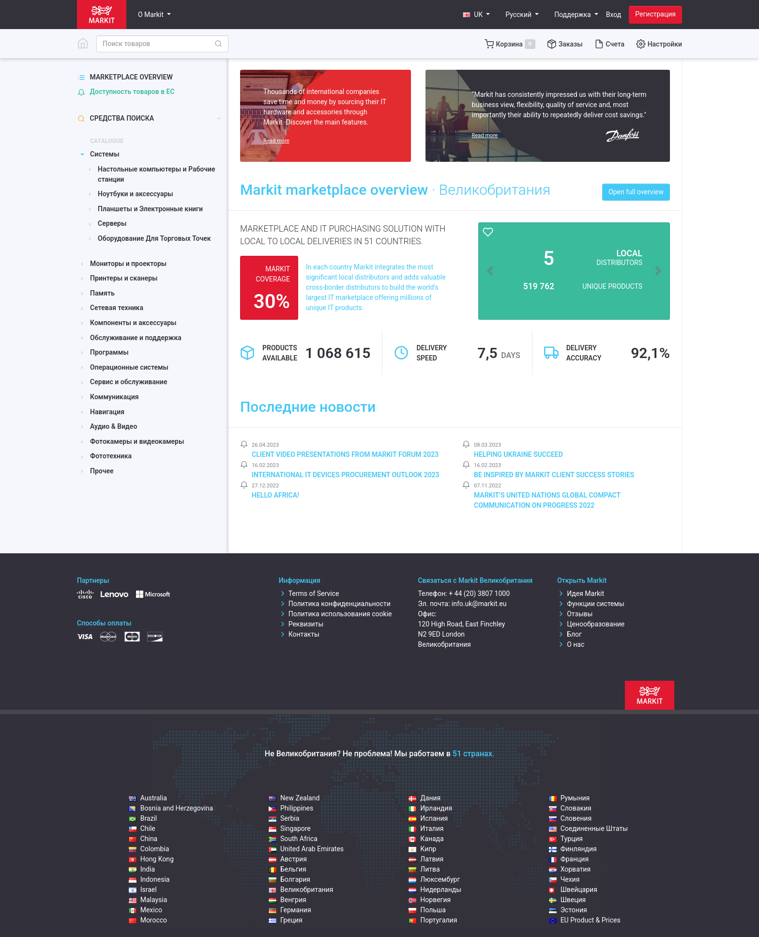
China (143, 839)
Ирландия (430, 808)
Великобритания (301, 889)
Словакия (570, 808)
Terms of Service (309, 593)
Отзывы (574, 614)
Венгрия (287, 900)
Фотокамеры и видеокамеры (137, 441)
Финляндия (573, 849)
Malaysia (148, 900)
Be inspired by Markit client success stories (554, 475)
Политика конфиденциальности (335, 604)
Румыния (569, 798)
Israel (143, 889)
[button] (476, 15)
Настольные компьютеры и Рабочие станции (156, 174)
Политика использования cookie (335, 614)
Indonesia (149, 879)
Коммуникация (114, 397)
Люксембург (434, 879)
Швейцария (573, 889)
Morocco (148, 920)
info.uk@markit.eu (479, 604)
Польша (427, 910)
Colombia (149, 849)
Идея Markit (580, 593)
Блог (569, 634)
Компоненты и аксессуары (133, 323)
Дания (424, 798)
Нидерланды (435, 889)
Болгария (289, 879)
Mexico (145, 910)
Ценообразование (590, 624)
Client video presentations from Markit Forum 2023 (345, 454)
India (142, 869)
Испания (428, 818)
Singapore (290, 828)
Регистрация (655, 14)
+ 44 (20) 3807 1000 (479, 593)
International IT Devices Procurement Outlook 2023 (346, 475)
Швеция (567, 900)
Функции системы (590, 604)
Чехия (564, 879)
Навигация (107, 412)
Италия (426, 828)
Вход (613, 14)
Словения (570, 818)
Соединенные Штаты (588, 828)
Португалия (433, 920)
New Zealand (294, 798)
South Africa (293, 839)
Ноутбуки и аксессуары (135, 194)
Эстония (568, 910)
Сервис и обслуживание (128, 382)
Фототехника (111, 456)
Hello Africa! (275, 495)
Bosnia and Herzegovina (171, 808)
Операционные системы (129, 367)
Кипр (422, 849)
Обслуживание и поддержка (136, 338)
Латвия (426, 859)
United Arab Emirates (306, 849)
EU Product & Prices (585, 920)
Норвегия (430, 900)
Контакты (299, 634)
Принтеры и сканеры (123, 278)
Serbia (284, 818)
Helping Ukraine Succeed (518, 454)
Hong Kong (151, 859)
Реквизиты (301, 624)
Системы (105, 154)
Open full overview (636, 192)
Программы (109, 352)
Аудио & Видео (113, 426)
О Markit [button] (151, 14)
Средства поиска (115, 118)
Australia (148, 798)
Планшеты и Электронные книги (150, 209)
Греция (286, 920)
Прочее (102, 471)
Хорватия (570, 869)
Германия (290, 910)
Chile (142, 828)
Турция (566, 839)
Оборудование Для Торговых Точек (154, 238)
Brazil (143, 818)
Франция (569, 859)
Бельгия (287, 869)
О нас (570, 644)
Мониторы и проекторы (128, 263)
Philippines (291, 808)
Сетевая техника (116, 308)
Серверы (112, 223)
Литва (424, 869)
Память (102, 293)
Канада (426, 839)
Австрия (288, 859)
